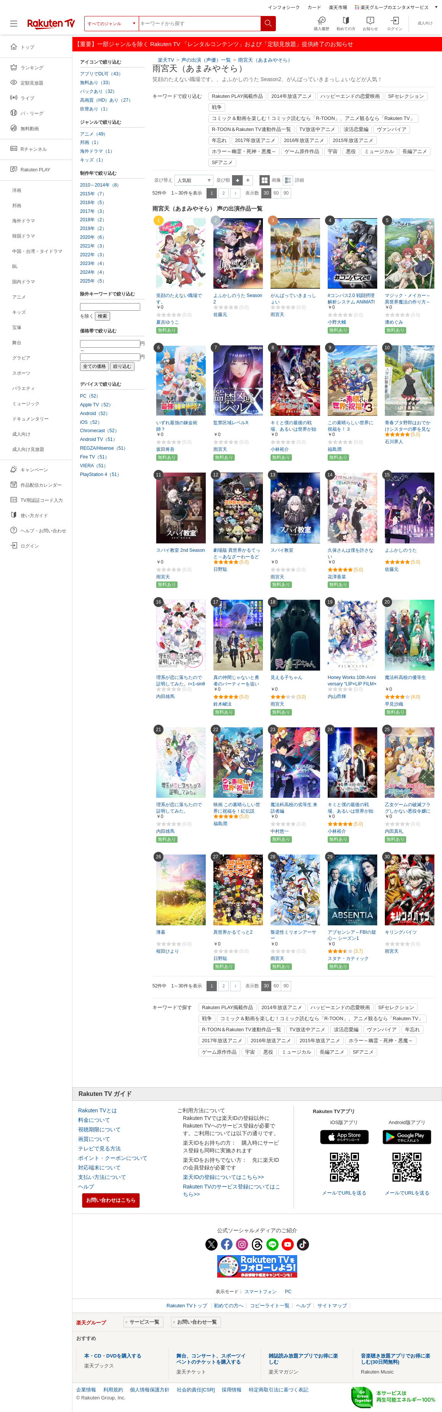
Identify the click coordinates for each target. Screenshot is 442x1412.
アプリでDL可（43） (101, 74)
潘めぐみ (394, 322)
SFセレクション (406, 96)
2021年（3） (93, 246)
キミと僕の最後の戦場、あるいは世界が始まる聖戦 (350, 811)
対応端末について (99, 1167)
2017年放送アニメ (255, 140)
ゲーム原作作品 (302, 151)
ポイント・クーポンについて (112, 1158)
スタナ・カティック (348, 958)
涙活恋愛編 (356, 129)
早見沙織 (394, 704)
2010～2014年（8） (100, 185)
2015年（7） (93, 193)
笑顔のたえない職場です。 (179, 299)
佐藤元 (220, 314)
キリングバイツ (401, 932)
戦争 (217, 107)
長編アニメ (414, 151)
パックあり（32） (98, 91)
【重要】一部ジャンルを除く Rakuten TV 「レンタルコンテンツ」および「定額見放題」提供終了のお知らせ (213, 44)
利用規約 (113, 1390)
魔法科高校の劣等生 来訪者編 (294, 808)
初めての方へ (228, 1305)
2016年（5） (93, 202)
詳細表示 (288, 180)
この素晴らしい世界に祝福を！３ (350, 426)
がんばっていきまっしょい (293, 299)
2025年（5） (93, 281)
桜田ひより (167, 951)
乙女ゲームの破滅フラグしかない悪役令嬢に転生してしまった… (408, 811)
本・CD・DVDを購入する (112, 1356)
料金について (94, 1120)
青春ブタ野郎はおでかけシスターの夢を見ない (408, 429)
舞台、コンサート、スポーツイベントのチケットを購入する (211, 1359)
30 (266, 193)
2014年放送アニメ (291, 96)
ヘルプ (86, 1187)
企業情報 (86, 1390)
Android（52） (95, 413)
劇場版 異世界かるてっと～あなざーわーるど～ (236, 557)
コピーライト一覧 (270, 1305)
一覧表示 (264, 180)
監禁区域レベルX (230, 422)
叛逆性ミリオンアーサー (293, 935)
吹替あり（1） (95, 109)
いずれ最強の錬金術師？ (176, 426)
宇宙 (333, 151)
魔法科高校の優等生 (405, 677)
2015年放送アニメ (353, 140)
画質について (94, 1139)
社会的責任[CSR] (196, 1390)
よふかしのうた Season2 (237, 299)
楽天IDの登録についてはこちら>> (223, 1177)
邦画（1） (90, 142)
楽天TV (166, 60)
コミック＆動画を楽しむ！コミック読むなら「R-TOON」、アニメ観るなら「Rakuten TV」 (313, 118)
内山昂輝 (337, 696)
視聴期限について (99, 1129)
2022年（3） (93, 254)
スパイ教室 (282, 550)
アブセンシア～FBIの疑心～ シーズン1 (352, 935)
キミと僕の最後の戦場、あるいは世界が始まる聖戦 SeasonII (293, 429)
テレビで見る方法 (99, 1148)
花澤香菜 (337, 577)
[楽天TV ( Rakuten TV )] (51, 26)
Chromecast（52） (99, 430)
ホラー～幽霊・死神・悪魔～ (244, 151)
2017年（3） (93, 211)
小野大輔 (337, 322)
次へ (235, 193)
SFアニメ (222, 162)
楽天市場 (338, 7)
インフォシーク (284, 7)
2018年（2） (93, 219)
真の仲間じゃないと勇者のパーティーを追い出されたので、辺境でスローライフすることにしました (236, 684)
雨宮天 (277, 314)
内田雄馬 (165, 696)
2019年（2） (93, 228)
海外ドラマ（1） (97, 151)
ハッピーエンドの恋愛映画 (350, 96)
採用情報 (232, 1390)
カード (314, 7)
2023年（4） (93, 263)
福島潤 (334, 449)
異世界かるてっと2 (233, 932)
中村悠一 (280, 831)
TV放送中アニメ (317, 129)
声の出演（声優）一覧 (206, 60)
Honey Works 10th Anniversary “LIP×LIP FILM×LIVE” (352, 684)
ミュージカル (379, 151)
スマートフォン (261, 1291)
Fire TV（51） (94, 457)
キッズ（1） (93, 160)
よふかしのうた (401, 550)
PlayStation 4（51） (101, 474)
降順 (248, 180)
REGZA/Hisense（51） (104, 448)
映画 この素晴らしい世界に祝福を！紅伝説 (236, 808)
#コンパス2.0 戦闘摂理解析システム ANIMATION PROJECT (351, 302)
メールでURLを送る (344, 1193)
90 (285, 193)
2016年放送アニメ (304, 140)
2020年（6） (93, 237)
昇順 (237, 180)
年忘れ (219, 140)
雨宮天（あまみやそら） (265, 60)
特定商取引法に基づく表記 (278, 1390)
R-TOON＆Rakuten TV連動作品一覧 (251, 129)
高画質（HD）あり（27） (106, 100)
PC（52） (90, 396)
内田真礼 (394, 831)
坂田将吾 (165, 449)
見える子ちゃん (287, 677)
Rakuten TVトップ (188, 1305)
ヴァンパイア (392, 129)
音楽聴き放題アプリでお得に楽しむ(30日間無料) (395, 1359)
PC (288, 1291)
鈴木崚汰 (222, 704)
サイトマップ (332, 1305)
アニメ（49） (94, 134)
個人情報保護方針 (150, 1390)
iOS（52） (91, 422)
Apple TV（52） (96, 404)
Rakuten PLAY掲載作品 (237, 96)
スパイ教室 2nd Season (180, 550)
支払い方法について (102, 1177)
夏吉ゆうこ (167, 322)
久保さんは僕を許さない (350, 553)
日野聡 (220, 569)
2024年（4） (93, 272)
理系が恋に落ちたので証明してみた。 (179, 808)
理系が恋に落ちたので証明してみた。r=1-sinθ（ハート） (180, 684)
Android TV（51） (98, 439)
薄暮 (160, 932)
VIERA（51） (94, 465)
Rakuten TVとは (97, 1110)
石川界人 (394, 441)
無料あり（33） (96, 82)
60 (276, 193)
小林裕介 (280, 449)
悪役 (351, 151)
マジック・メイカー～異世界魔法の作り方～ (408, 299)
